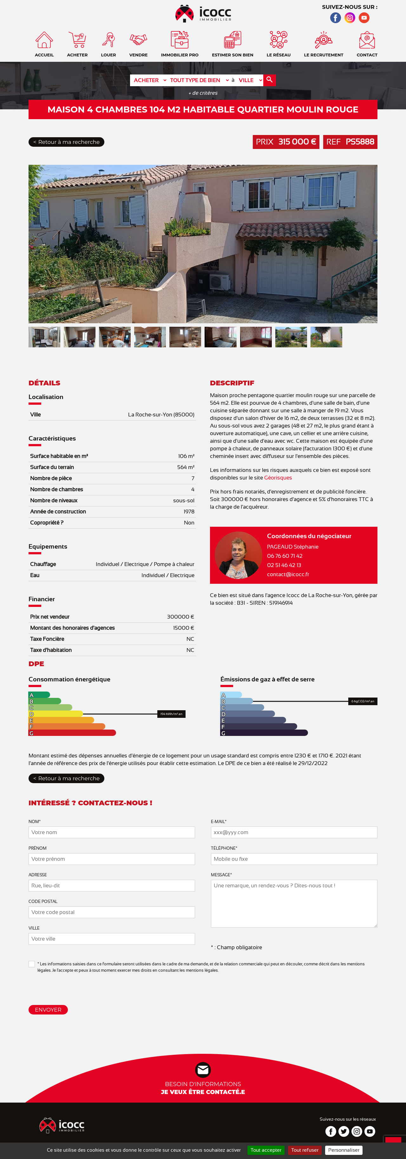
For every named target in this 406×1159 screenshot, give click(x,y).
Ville (35, 415)
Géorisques (278, 478)
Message (221, 874)
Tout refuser (304, 1150)
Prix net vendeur (49, 617)
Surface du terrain (52, 467)
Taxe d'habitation (51, 650)
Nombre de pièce (51, 478)
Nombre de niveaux (53, 501)
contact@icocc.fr (288, 574)
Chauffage (43, 564)
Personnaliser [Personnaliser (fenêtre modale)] (343, 1150)
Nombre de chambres (56, 489)
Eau (34, 575)
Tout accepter (266, 1150)
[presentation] (77, 986)
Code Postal (43, 901)
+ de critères (203, 93)
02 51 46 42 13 (284, 565)
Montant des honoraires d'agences (72, 628)
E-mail (218, 821)
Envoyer (48, 1010)
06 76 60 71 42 (285, 556)
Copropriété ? (46, 523)
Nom (35, 821)
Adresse (38, 874)
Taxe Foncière (47, 639)
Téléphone (224, 848)
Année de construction (58, 512)
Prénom (38, 848)
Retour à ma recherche (69, 142)
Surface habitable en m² (59, 456)
